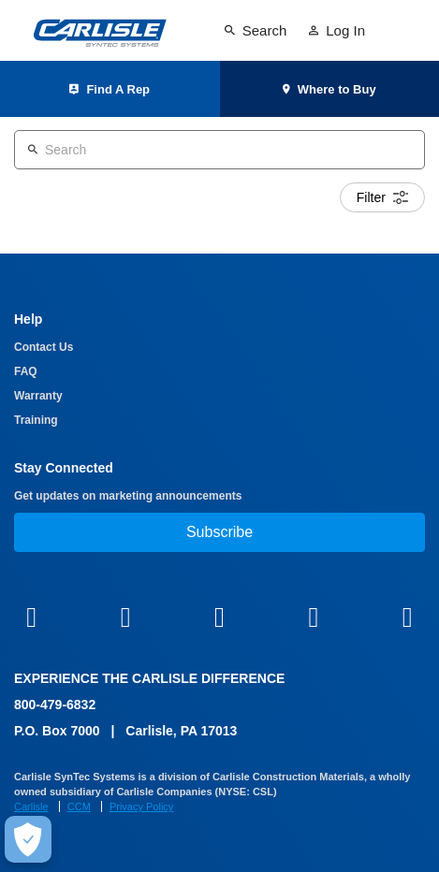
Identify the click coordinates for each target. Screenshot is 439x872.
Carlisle (31, 806)
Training (36, 420)
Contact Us (43, 347)
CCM (79, 806)
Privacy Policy (141, 806)
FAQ (25, 371)
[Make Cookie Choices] (28, 839)
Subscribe (219, 532)
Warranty (38, 395)
